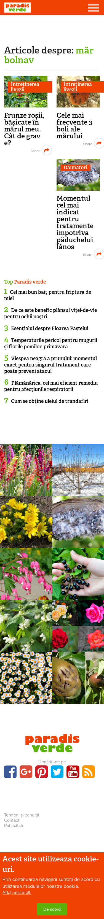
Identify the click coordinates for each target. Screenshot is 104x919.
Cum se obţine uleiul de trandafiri (49, 401)
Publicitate (14, 825)
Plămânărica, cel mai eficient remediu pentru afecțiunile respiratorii (51, 386)
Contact (11, 820)
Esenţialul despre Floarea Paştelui (49, 328)
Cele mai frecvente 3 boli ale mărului (74, 126)
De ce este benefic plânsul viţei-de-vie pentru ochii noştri (50, 313)
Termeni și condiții (21, 815)
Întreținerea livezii (25, 87)
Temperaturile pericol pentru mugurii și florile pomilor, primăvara (50, 343)
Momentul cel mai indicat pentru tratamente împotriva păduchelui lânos (75, 222)
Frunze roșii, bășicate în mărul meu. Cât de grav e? (24, 129)
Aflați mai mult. (16, 893)
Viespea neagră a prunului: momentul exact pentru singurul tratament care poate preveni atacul (50, 365)
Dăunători (75, 168)
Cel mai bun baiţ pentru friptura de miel (47, 295)
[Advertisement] (52, 29)
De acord (52, 909)
